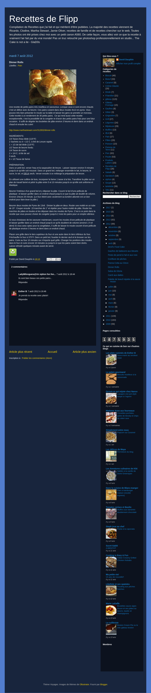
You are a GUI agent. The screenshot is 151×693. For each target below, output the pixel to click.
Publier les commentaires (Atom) (37, 358)
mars (111, 303)
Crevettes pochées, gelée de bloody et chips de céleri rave (127, 415)
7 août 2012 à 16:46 (37, 291)
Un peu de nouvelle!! (115, 577)
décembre (113, 227)
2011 (108, 316)
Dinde (108, 92)
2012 (108, 224)
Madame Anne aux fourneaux (120, 411)
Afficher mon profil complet (128, 63)
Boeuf (108, 79)
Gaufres (109, 108)
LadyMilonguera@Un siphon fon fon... (37, 274)
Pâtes (108, 140)
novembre (113, 231)
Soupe (108, 183)
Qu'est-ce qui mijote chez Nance (121, 391)
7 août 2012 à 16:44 (65, 274)
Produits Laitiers (109, 161)
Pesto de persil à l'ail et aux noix (122, 255)
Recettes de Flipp (43, 19)
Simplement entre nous (117, 430)
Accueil (52, 351)
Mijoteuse (109, 126)
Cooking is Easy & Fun (117, 555)
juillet (111, 287)
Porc (107, 153)
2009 (108, 324)
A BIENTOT (111, 548)
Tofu (107, 190)
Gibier (108, 112)
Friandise (109, 95)
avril (110, 299)
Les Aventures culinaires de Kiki (122, 468)
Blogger (103, 684)
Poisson (109, 144)
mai (110, 295)
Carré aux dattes (115, 275)
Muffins (108, 130)
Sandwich (109, 176)
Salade (108, 172)
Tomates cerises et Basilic (119, 507)
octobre (112, 235)
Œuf (107, 133)
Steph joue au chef (115, 526)
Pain (20, 65)
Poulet (108, 157)
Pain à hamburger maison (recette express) (125, 493)
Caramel (109, 82)
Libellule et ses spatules (118, 584)
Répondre (23, 282)
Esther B (22, 291)
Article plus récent (20, 351)
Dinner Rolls (113, 267)
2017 (108, 207)
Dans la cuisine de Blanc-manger (122, 488)
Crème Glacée (112, 86)
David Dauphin (126, 59)
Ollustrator (84, 684)
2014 (108, 216)
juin (110, 291)
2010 (108, 320)
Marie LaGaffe (113, 603)
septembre (113, 239)
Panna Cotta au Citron (118, 263)
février (111, 307)
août (110, 243)
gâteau (108, 99)
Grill (107, 119)
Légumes (109, 122)
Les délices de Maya (116, 449)
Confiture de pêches (117, 259)
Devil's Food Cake (116, 247)
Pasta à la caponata (126, 529)
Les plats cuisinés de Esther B (121, 353)
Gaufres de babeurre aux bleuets (123, 251)
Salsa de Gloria (115, 271)
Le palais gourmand (115, 372)
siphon (108, 179)
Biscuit (108, 75)
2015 (108, 212)
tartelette (109, 186)
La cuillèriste (112, 622)
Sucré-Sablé (112, 546)
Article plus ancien (84, 351)
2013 (108, 219)
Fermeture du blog (125, 452)
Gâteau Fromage (109, 103)
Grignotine (110, 115)
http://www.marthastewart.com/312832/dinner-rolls (32, 130)
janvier (111, 311)
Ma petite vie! (112, 574)
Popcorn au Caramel (126, 432)
